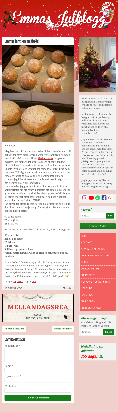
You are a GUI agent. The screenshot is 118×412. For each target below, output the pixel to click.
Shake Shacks (45, 158)
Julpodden (88, 301)
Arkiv (84, 262)
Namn (9, 366)
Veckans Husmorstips (95, 282)
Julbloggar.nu (91, 308)
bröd (34, 281)
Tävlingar (87, 295)
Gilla (67, 287)
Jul (14, 281)
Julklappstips (90, 268)
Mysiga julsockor (63, 328)
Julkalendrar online (95, 255)
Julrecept (88, 275)
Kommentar (12, 345)
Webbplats (10, 386)
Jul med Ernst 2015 (14, 328)
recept (20, 281)
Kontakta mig (97, 226)
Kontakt (86, 242)
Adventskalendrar (93, 249)
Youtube (86, 288)
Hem (83, 236)
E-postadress (13, 376)
